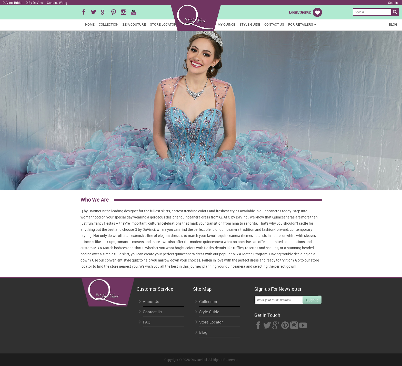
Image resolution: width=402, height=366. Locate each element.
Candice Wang (57, 3)
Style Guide (249, 24)
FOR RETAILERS (302, 24)
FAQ (146, 322)
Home (90, 24)
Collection (108, 24)
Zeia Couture (134, 24)
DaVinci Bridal (12, 3)
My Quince (226, 24)
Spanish (393, 3)
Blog (393, 24)
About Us (151, 301)
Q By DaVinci (35, 3)
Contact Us (274, 24)
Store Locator (163, 24)
